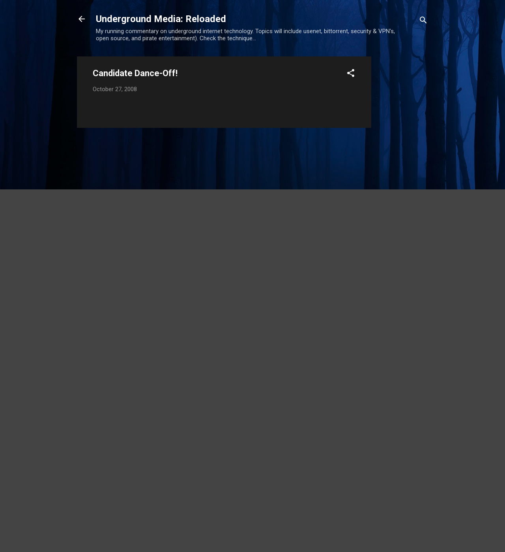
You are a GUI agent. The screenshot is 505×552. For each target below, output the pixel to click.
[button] (350, 74)
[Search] (423, 21)
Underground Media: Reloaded (161, 18)
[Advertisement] (403, 174)
